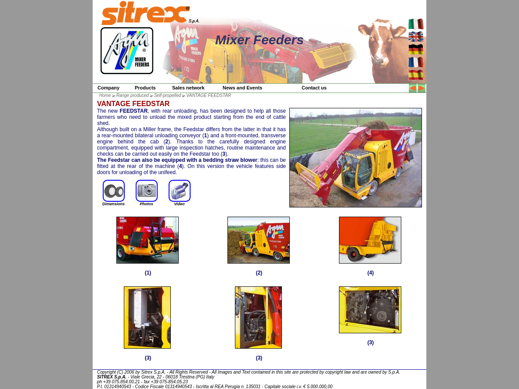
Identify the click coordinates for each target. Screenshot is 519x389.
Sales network (188, 87)
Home (105, 95)
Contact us (314, 87)
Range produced (132, 95)
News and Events (242, 87)
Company (108, 87)
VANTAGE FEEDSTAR (208, 95)
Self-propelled (167, 95)
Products (145, 87)
